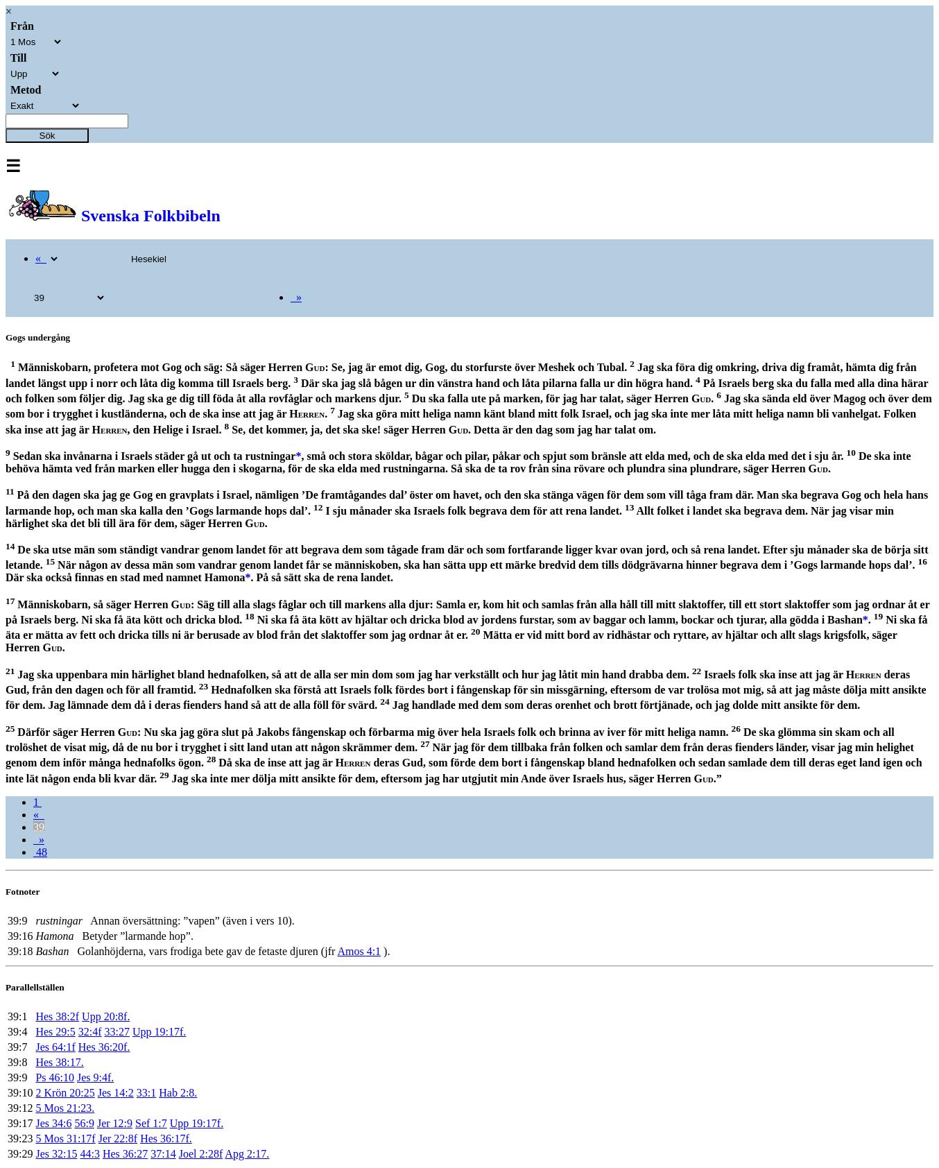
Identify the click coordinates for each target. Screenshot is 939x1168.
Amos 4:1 (359, 951)
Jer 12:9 (114, 1123)
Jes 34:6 (53, 1123)
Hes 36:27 (125, 1154)
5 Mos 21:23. (64, 1108)
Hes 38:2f (57, 1016)
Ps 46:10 (54, 1077)
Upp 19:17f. (159, 1032)
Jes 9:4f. (95, 1077)
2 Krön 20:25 (64, 1093)
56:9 (84, 1123)
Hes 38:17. (59, 1062)
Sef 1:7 (151, 1123)
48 (40, 852)
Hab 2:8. (178, 1093)
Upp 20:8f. (106, 1016)
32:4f (90, 1032)
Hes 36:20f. (104, 1047)
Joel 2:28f (201, 1154)
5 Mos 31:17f (65, 1138)
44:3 (89, 1154)
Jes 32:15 (56, 1154)
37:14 (162, 1154)
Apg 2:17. (247, 1154)
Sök (47, 135)
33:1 (146, 1093)
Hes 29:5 (55, 1032)
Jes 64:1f (55, 1047)
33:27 (117, 1032)
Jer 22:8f (117, 1138)
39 (38, 827)
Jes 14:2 (116, 1093)
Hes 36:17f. (166, 1138)
